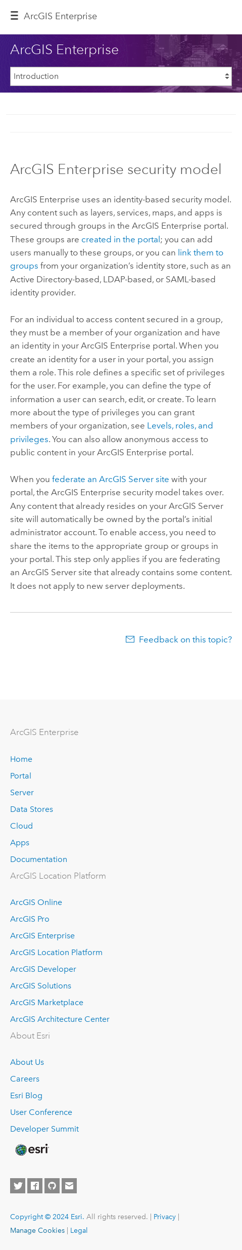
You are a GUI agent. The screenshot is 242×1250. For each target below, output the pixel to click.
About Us (27, 1062)
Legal (79, 1230)
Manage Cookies (37, 1230)
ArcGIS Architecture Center (60, 1019)
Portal (20, 776)
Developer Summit (44, 1129)
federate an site (110, 479)
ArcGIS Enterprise (60, 16)
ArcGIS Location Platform (56, 952)
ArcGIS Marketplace (46, 1002)
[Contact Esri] (69, 1185)
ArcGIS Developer (43, 969)
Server (22, 792)
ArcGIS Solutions (40, 985)
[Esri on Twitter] (17, 1185)
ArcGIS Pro (30, 919)
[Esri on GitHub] (52, 1185)
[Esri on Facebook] (34, 1185)
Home (21, 759)
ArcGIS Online (36, 902)
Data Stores (31, 809)
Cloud (21, 826)
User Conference (41, 1112)
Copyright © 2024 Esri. (47, 1217)
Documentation (38, 859)
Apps (19, 842)
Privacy (165, 1217)
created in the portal (120, 239)
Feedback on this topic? (185, 639)
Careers (24, 1079)
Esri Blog (26, 1095)
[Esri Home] (31, 1149)
